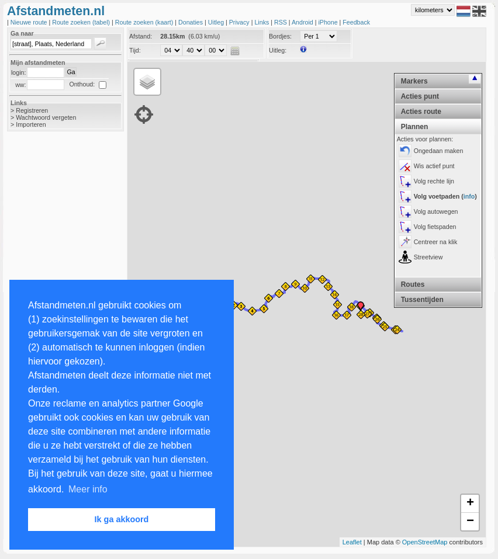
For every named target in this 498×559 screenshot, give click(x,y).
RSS (281, 22)
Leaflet (352, 542)
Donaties (191, 22)
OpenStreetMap (425, 542)
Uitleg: (277, 50)
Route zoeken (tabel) (82, 22)
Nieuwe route (30, 22)
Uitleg (217, 22)
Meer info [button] (88, 489)
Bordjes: (280, 36)
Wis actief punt (434, 165)
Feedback (356, 22)
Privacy (240, 22)
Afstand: (140, 36)
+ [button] (470, 503)
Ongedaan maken (439, 150)
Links (262, 22)
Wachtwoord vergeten (46, 117)
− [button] (470, 521)
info (469, 196)
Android (303, 22)
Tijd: (135, 50)
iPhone (328, 22)
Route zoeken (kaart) (145, 22)
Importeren (31, 124)
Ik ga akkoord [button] (122, 519)
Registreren (32, 110)
